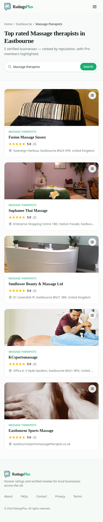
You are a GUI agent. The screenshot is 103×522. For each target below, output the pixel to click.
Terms (77, 496)
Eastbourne (24, 24)
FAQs (24, 496)
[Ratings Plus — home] (18, 6)
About (8, 496)
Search (88, 67)
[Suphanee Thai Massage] (51, 196)
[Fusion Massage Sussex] (51, 123)
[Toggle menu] (94, 7)
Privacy (60, 496)
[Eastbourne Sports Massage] (51, 416)
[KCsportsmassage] (51, 343)
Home (8, 24)
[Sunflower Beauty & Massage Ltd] (51, 270)
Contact (41, 496)
